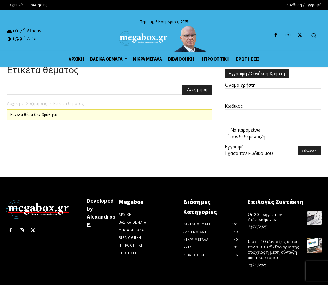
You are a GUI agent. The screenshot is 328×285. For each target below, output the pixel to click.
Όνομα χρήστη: (241, 85)
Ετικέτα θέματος (43, 70)
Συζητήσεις (36, 103)
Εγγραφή (234, 146)
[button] (314, 36)
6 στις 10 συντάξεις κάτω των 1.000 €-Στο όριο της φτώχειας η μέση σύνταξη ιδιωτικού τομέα (274, 248)
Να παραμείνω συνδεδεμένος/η (247, 133)
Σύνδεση (309, 150)
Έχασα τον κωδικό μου (249, 153)
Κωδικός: (234, 106)
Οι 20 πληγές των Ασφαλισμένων (264, 216)
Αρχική (13, 103)
